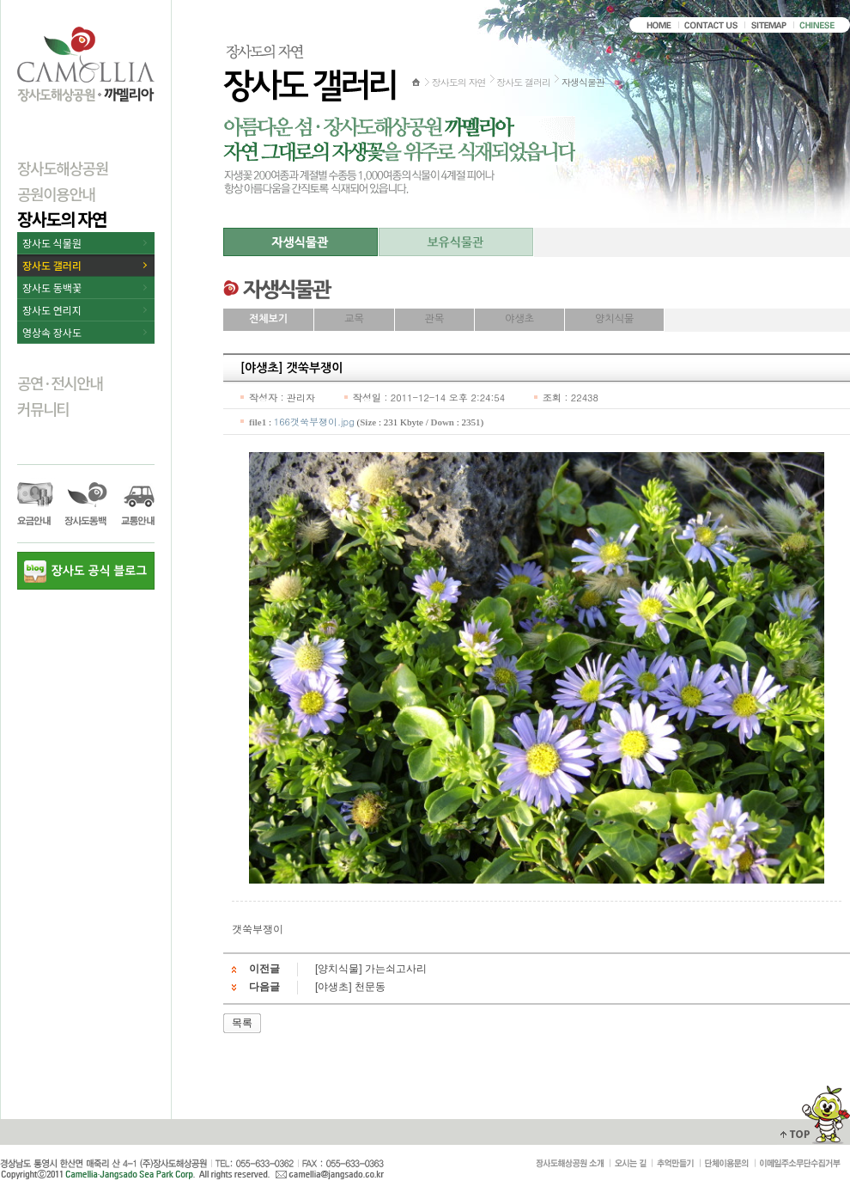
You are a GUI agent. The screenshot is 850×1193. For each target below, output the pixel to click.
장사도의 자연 (61, 218)
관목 (435, 319)
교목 (354, 319)
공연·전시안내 (60, 382)
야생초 (519, 319)
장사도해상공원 (62, 167)
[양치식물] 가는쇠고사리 (371, 969)
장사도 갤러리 (52, 265)
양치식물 (614, 319)
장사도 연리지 (52, 310)
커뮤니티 (43, 408)
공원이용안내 (56, 193)
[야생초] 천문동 (350, 987)
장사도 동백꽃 (52, 287)
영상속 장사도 (52, 332)
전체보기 (268, 319)
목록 (242, 1023)
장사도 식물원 (52, 243)
